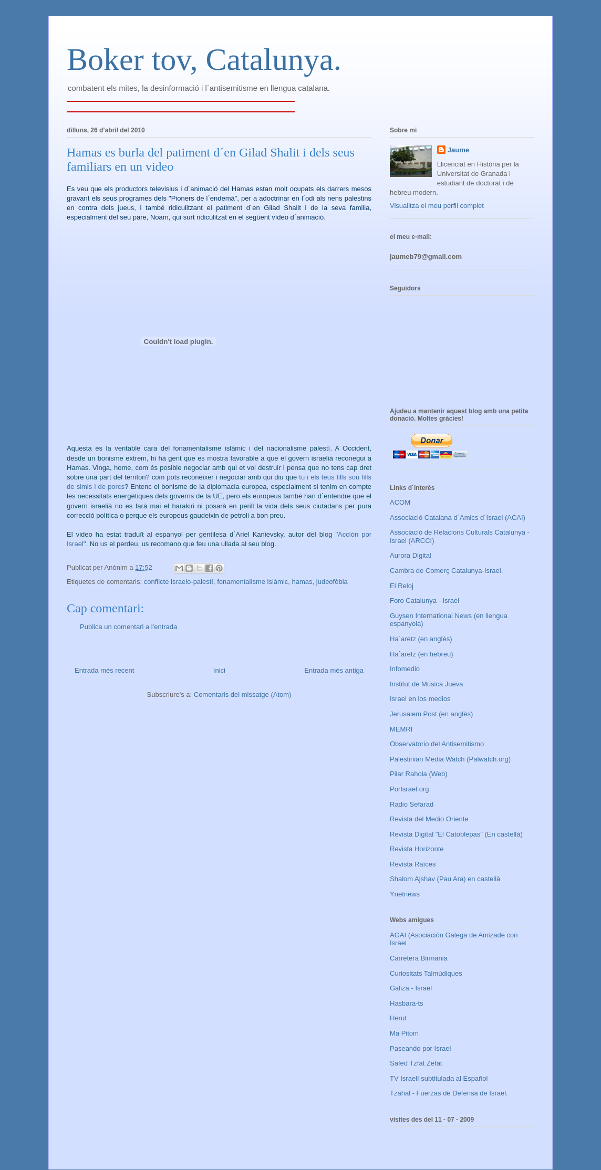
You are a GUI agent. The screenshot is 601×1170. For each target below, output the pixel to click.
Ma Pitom (404, 1033)
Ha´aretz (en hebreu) (421, 654)
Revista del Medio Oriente (429, 819)
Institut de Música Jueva (426, 684)
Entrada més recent (104, 670)
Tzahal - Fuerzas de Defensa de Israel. (449, 1093)
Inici (219, 670)
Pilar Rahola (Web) (419, 774)
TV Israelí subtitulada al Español (439, 1078)
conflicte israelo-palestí (178, 582)
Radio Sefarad (411, 804)
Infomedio (405, 669)
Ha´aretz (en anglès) (421, 639)
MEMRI (401, 729)
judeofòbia (332, 582)
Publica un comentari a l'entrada (128, 627)
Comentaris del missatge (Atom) (243, 694)
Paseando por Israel (420, 1048)
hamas (302, 582)
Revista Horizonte (417, 849)
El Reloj (401, 586)
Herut (398, 1018)
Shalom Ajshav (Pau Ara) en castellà (445, 879)
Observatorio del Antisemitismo (437, 744)
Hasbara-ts (406, 1003)
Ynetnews (405, 894)
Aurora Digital (410, 555)
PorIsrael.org (409, 789)
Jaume (458, 150)
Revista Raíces (413, 864)
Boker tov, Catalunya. (204, 59)
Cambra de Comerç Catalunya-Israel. (446, 570)
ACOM (400, 502)
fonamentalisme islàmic (252, 582)
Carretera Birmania (419, 958)
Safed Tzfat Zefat (416, 1063)
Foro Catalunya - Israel (424, 600)
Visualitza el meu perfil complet (437, 206)
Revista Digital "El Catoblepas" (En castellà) (456, 834)
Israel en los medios (420, 699)
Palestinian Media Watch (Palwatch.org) (450, 759)
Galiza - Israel (411, 988)
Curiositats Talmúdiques (426, 973)
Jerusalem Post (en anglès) (431, 714)
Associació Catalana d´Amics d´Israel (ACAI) (457, 517)
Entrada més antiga (334, 670)
